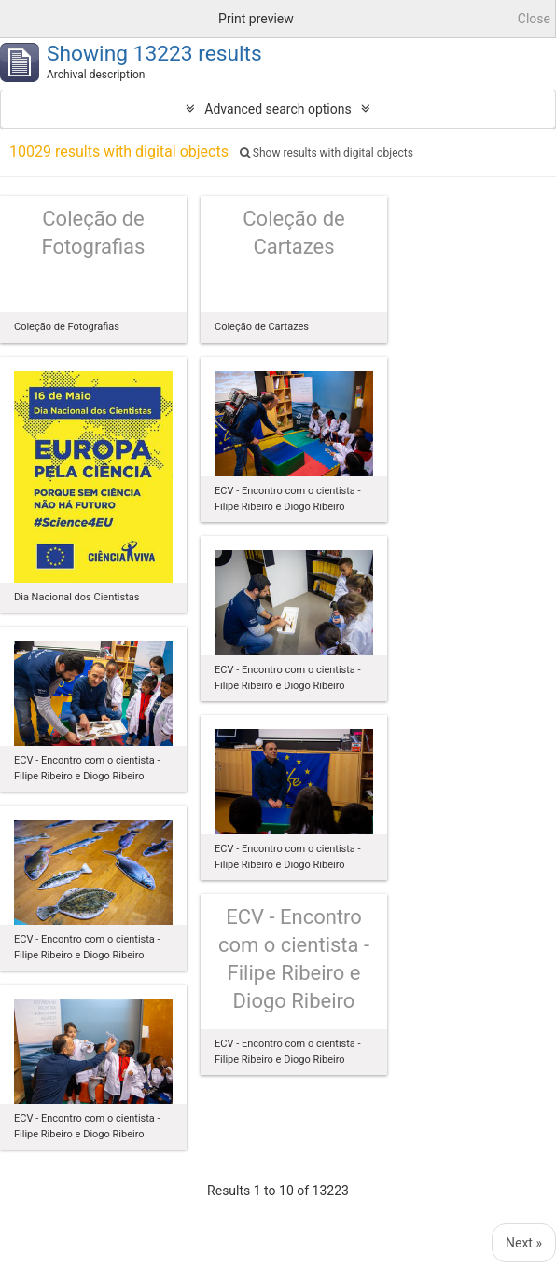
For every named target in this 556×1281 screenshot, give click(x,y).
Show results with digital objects (326, 152)
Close (534, 18)
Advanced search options (277, 109)
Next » (524, 1242)
